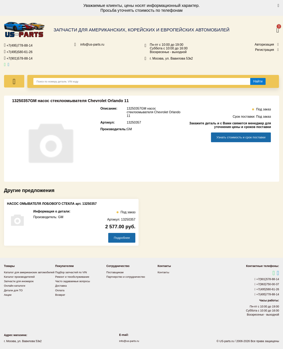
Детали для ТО (14, 294)
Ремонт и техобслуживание (73, 276)
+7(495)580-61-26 (18, 51)
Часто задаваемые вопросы (73, 281)
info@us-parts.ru (92, 44)
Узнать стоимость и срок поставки (239, 137)
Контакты (164, 272)
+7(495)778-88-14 (18, 45)
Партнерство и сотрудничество (126, 276)
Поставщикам (115, 272)
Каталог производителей (20, 281)
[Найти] (258, 81)
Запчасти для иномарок (19, 285)
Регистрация (264, 49)
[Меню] (14, 81)
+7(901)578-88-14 (18, 58)
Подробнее (121, 237)
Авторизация (264, 44)
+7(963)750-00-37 (266, 284)
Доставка (61, 285)
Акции (8, 299)
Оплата (60, 290)
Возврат (60, 294)
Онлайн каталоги (15, 290)
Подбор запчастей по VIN (72, 272)
